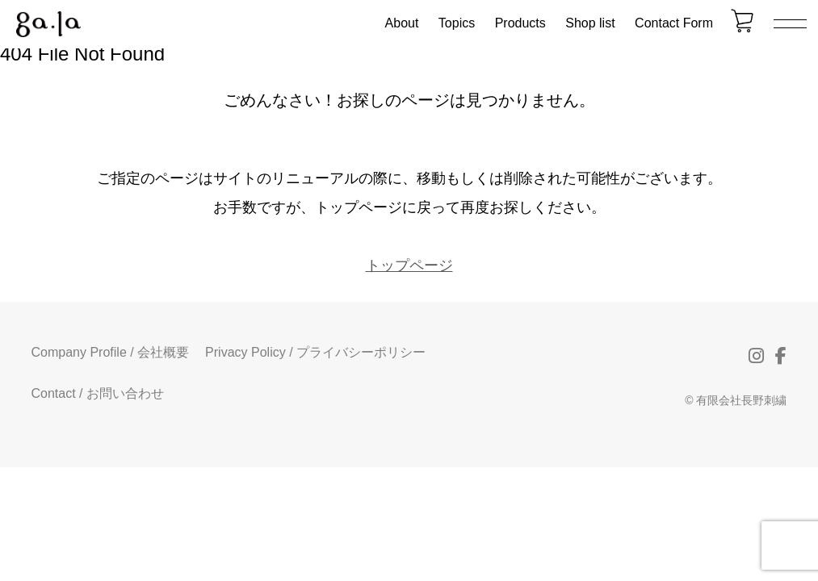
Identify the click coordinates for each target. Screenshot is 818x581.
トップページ (409, 265)
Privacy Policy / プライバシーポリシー (315, 352)
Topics (456, 23)
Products (520, 23)
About (402, 23)
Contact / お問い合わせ (97, 393)
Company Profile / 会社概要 (110, 352)
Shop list (590, 23)
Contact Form (674, 23)
